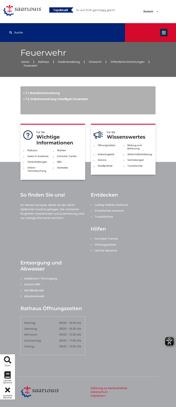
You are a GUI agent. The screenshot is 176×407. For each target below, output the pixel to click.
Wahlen (61, 150)
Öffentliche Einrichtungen (127, 62)
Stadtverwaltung (69, 62)
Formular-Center (66, 156)
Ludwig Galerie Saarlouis (111, 204)
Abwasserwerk (34, 296)
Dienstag (30, 328)
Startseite (62, 167)
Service (102, 159)
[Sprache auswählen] (146, 11)
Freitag (29, 346)
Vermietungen (135, 159)
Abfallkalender (34, 290)
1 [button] (93, 11)
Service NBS (32, 284)
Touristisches (135, 165)
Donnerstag (32, 340)
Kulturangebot (106, 154)
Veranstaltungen (37, 161)
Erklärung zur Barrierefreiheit (109, 388)
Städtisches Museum (109, 210)
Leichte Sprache (106, 250)
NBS (59, 161)
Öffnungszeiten (106, 145)
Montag (29, 322)
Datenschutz (99, 391)
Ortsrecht (95, 62)
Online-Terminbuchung (36, 169)
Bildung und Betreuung (134, 147)
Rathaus (43, 62)
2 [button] (98, 11)
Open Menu (164, 32)
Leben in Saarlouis (37, 156)
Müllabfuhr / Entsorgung (40, 278)
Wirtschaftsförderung (139, 154)
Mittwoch (30, 334)
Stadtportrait (105, 165)
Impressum (98, 395)
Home (25, 62)
